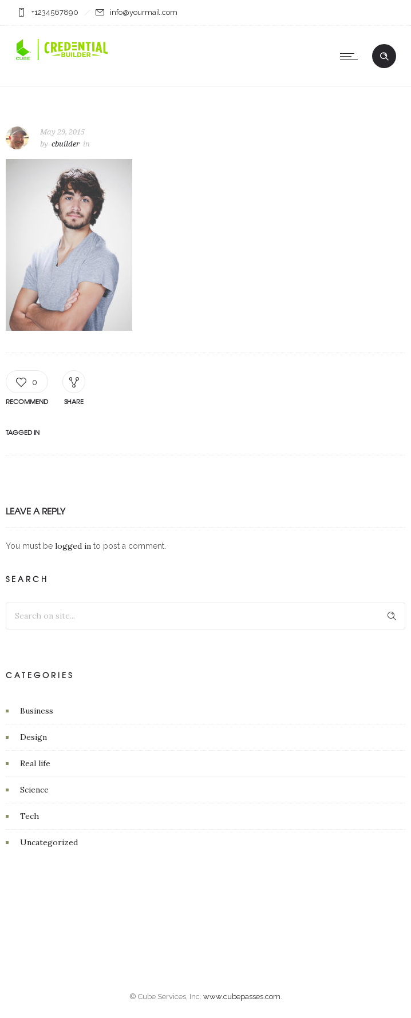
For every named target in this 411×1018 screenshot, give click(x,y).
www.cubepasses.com (241, 996)
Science (34, 790)
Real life (35, 763)
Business (36, 711)
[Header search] (384, 57)
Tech (29, 816)
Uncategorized (49, 842)
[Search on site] (205, 616)
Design (33, 737)
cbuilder (66, 144)
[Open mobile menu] (351, 56)
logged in (73, 546)
